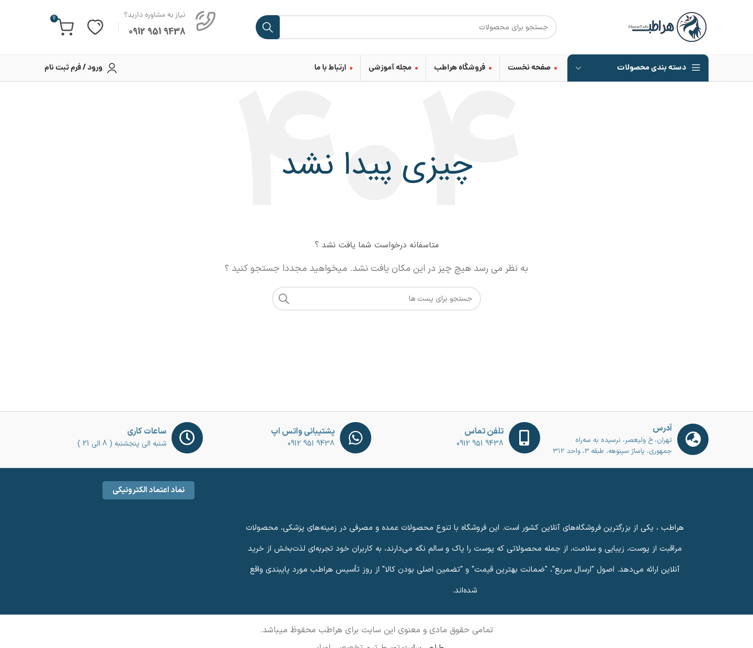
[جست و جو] (406, 27)
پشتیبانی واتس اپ (303, 431)
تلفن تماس (484, 431)
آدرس (662, 428)
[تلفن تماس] (524, 437)
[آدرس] (693, 439)
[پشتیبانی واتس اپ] (355, 437)
